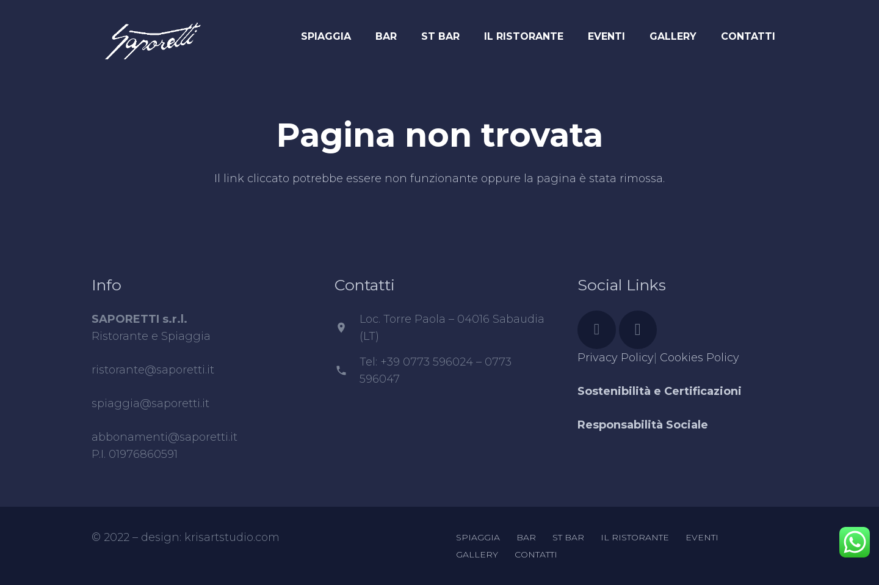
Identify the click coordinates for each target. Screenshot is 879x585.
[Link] (153, 34)
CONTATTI (536, 554)
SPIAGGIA (478, 537)
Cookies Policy (699, 357)
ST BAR (568, 537)
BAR (526, 537)
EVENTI (701, 537)
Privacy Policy (615, 357)
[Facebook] (596, 330)
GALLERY (477, 554)
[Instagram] (638, 330)
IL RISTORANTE (635, 537)
